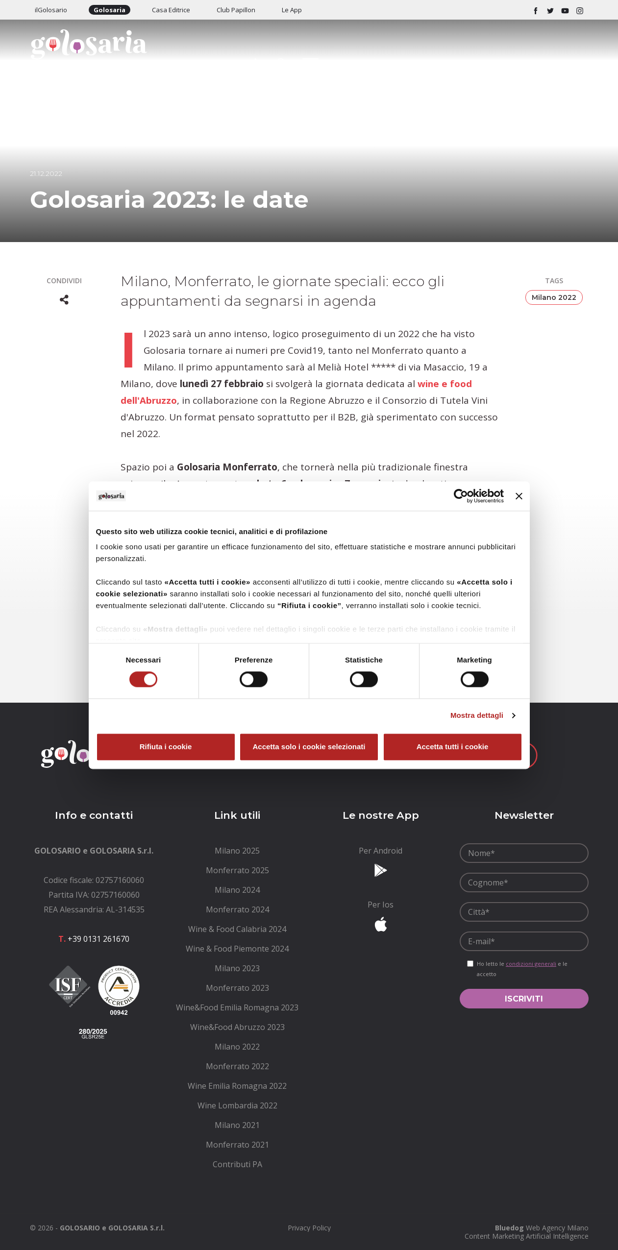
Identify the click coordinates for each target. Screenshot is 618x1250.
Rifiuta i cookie (166, 746)
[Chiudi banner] (519, 495)
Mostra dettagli (476, 715)
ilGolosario (51, 9)
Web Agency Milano (557, 1227)
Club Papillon (236, 9)
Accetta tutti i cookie (453, 746)
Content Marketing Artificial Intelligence (527, 1236)
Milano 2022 (554, 297)
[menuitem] (237, 850)
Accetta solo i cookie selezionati (308, 746)
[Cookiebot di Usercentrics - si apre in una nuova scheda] (461, 496)
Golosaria (109, 9)
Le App (292, 9)
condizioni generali (531, 963)
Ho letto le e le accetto (522, 969)
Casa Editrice (171, 9)
